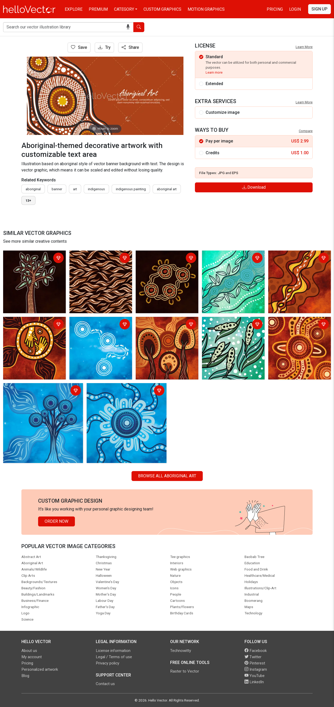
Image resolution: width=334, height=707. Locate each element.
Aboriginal (33, 189)
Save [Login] (79, 47)
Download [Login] (254, 187)
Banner (57, 189)
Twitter (252, 657)
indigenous (96, 189)
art (75, 189)
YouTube (254, 675)
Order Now (56, 521)
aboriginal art (167, 189)
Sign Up (319, 9)
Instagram (255, 669)
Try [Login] (104, 47)
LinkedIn (254, 682)
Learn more (214, 72)
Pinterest (254, 663)
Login (295, 9)
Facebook (255, 650)
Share (130, 47)
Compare (306, 131)
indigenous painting (131, 189)
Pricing (275, 9)
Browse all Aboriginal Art (167, 475)
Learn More (304, 47)
